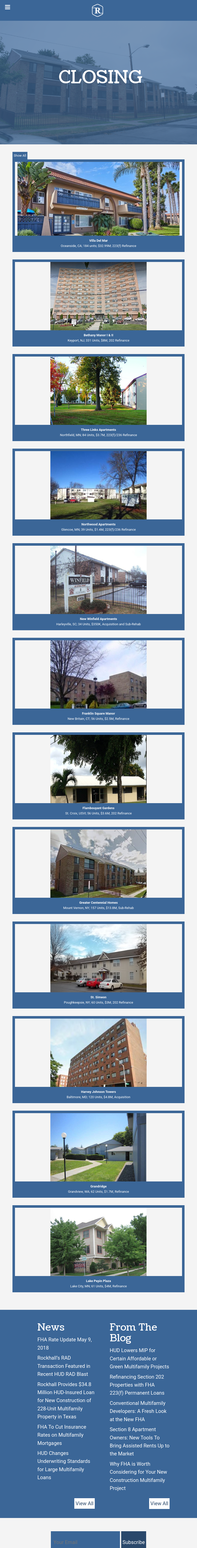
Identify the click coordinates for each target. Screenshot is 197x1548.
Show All (20, 155)
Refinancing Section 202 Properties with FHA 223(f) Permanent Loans (137, 1385)
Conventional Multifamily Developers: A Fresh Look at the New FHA (138, 1411)
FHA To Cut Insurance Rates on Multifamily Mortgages (61, 1435)
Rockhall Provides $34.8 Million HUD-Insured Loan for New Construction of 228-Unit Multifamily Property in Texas (66, 1400)
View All (85, 1503)
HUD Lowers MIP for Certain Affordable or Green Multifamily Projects (139, 1358)
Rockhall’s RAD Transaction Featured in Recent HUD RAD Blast (63, 1366)
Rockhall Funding (98, 10)
